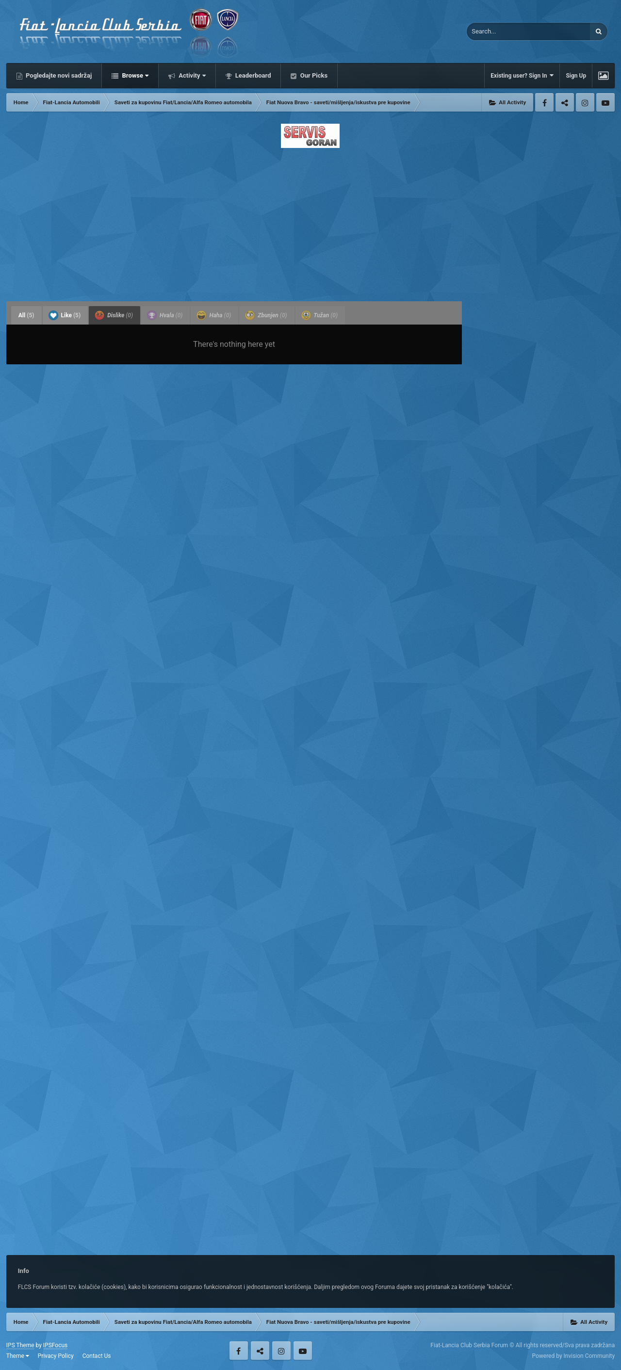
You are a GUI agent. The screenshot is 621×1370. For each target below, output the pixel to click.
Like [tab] (65, 315)
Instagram (585, 102)
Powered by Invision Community (573, 1356)
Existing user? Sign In (522, 75)
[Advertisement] (310, 222)
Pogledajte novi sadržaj (58, 75)
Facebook (544, 102)
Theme (17, 1356)
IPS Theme (20, 1345)
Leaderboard (252, 75)
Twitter (565, 102)
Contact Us (96, 1356)
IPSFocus (55, 1345)
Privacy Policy (56, 1356)
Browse (134, 75)
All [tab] (26, 315)
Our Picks (312, 75)
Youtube (605, 102)
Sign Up (576, 75)
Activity (191, 75)
